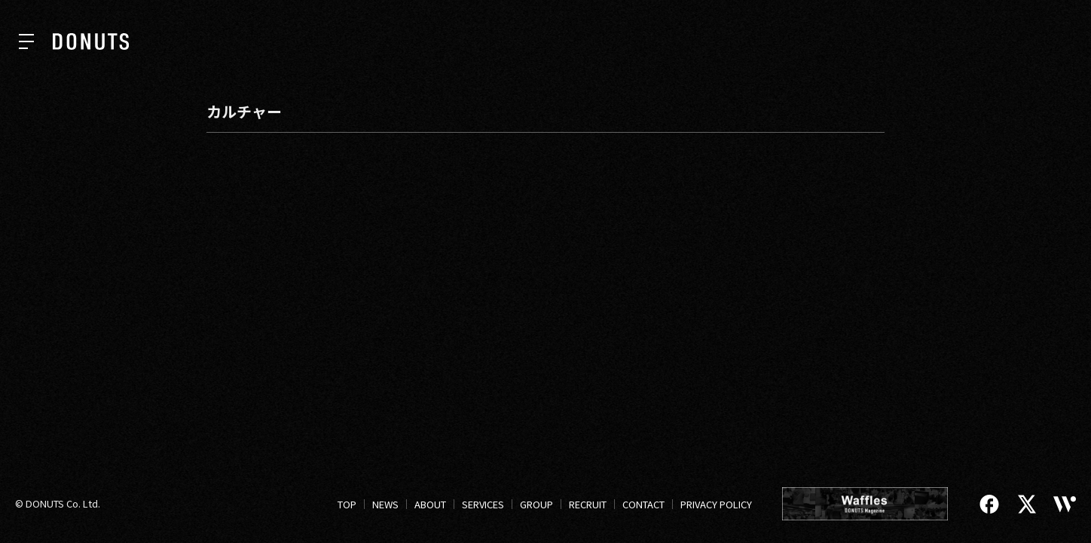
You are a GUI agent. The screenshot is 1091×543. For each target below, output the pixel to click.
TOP (347, 504)
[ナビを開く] (26, 41)
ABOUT (430, 504)
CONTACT (643, 504)
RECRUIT (588, 504)
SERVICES (483, 504)
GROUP (536, 504)
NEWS (385, 504)
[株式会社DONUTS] (91, 41)
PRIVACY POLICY (716, 504)
